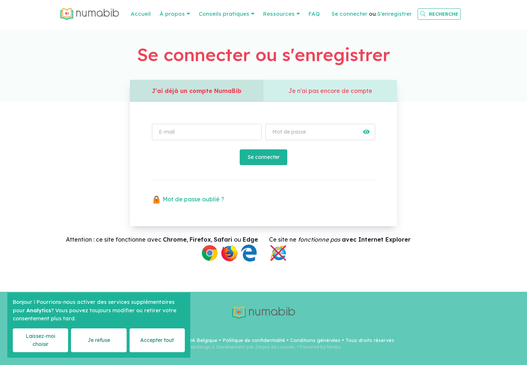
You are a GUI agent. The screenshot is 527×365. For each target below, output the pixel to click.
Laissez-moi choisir (40, 340)
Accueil (141, 13)
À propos (172, 13)
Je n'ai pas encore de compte (330, 90)
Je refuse (98, 340)
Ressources (279, 13)
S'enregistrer (394, 13)
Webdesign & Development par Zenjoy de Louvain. (241, 347)
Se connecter (349, 13)
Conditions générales (315, 340)
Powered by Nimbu (320, 347)
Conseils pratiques (224, 13)
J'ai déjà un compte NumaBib (197, 90)
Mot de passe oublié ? (188, 199)
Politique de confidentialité (254, 340)
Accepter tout (157, 340)
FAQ (314, 13)
